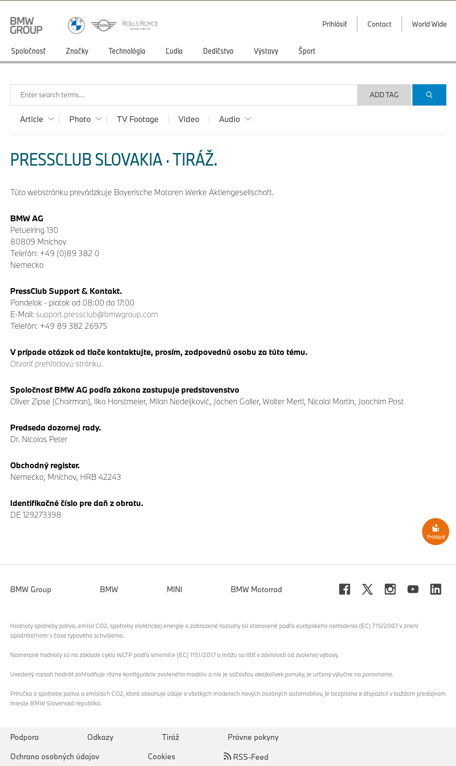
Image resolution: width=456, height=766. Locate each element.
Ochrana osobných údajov (54, 756)
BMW (109, 589)
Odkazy (100, 737)
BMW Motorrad (256, 589)
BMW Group (30, 589)
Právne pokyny (253, 737)
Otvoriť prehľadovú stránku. (56, 363)
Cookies (161, 756)
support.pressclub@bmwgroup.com (97, 314)
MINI (174, 589)
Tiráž (170, 737)
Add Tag (384, 94)
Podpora (24, 737)
